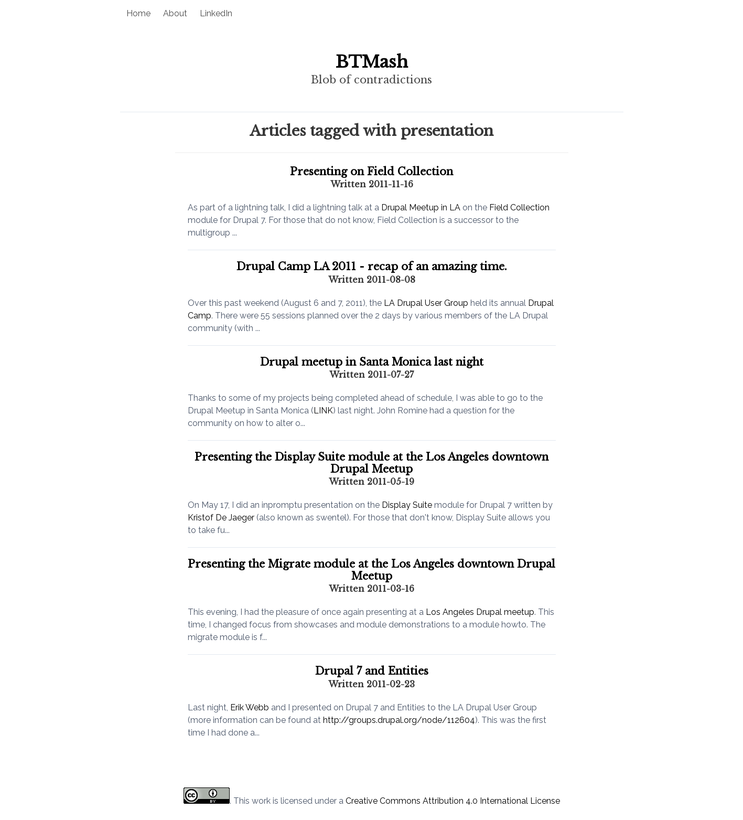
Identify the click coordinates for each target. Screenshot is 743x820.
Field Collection (519, 207)
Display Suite (407, 505)
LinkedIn (216, 13)
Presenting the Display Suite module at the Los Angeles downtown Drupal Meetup (371, 463)
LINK (323, 411)
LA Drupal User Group (426, 303)
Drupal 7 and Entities (371, 671)
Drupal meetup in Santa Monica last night (371, 362)
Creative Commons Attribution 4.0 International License (453, 801)
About (175, 13)
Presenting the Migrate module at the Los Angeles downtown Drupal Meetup (371, 570)
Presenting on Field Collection (371, 171)
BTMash (372, 61)
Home (138, 13)
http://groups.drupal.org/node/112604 (399, 720)
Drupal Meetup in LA (420, 207)
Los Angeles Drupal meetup (480, 612)
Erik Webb (249, 707)
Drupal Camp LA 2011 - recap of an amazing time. (371, 266)
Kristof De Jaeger (221, 518)
